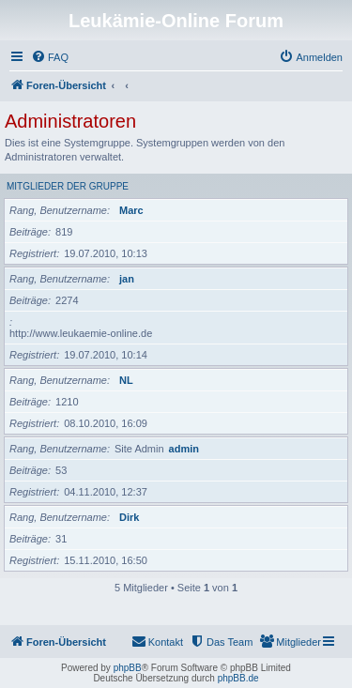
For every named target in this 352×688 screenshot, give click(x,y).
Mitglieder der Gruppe (68, 186)
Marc (131, 210)
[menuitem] (50, 57)
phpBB (128, 668)
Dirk (129, 517)
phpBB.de (238, 678)
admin (184, 448)
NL (126, 380)
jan (126, 278)
